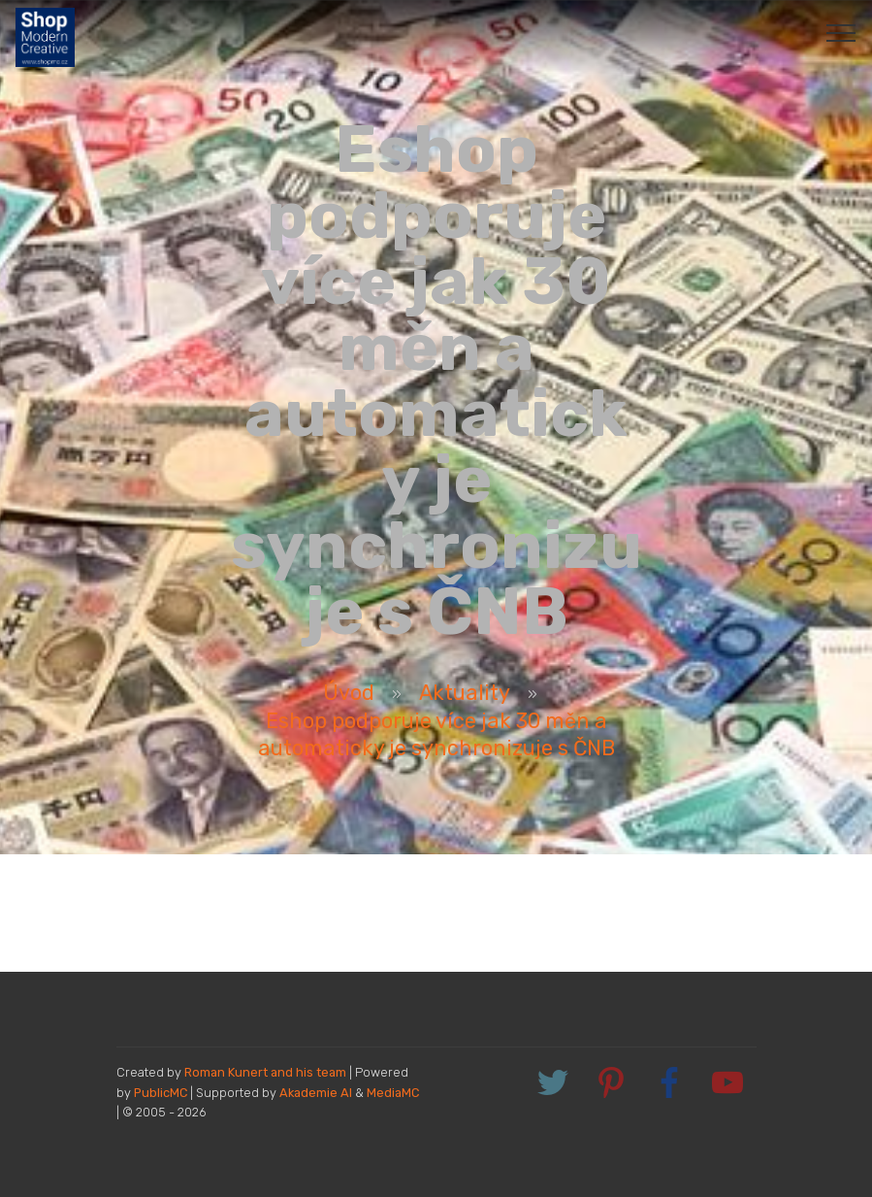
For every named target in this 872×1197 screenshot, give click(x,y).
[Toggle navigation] (841, 32)
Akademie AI (315, 1092)
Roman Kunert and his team (266, 1072)
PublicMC (160, 1092)
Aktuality (464, 693)
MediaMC (393, 1092)
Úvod (348, 693)
